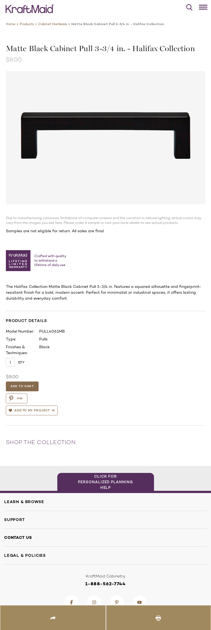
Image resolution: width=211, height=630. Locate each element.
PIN (15, 398)
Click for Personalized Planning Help (105, 482)
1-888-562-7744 (105, 583)
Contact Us (18, 537)
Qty (21, 362)
